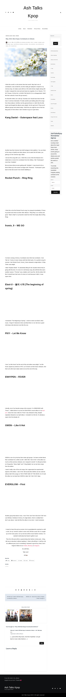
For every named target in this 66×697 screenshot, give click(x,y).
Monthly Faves (9, 35)
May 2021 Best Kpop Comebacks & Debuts (20, 39)
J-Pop (52, 86)
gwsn (43, 42)
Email (52, 185)
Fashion (52, 73)
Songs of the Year (55, 117)
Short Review (53, 112)
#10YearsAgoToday (55, 51)
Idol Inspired (53, 81)
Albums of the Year (55, 59)
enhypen (36, 42)
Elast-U (32, 42)
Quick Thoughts (54, 103)
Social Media (45, 28)
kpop (12, 44)
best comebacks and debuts (24, 42)
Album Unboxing (54, 55)
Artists (19, 28)
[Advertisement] (25, 577)
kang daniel (8, 44)
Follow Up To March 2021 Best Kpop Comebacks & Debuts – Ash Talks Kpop (26, 630)
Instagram (36, 545)
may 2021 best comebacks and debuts (21, 44)
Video (52, 121)
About (24, 28)
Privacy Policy (37, 28)
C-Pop (52, 68)
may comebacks (32, 44)
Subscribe (55, 192)
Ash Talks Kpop (12, 687)
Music (14, 35)
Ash (10, 42)
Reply (42, 643)
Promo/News (53, 99)
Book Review (53, 64)
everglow (40, 42)
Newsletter (30, 28)
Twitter (25, 545)
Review (17, 35)
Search (52, 35)
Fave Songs (53, 77)
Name (52, 179)
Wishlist (52, 125)
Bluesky (30, 545)
